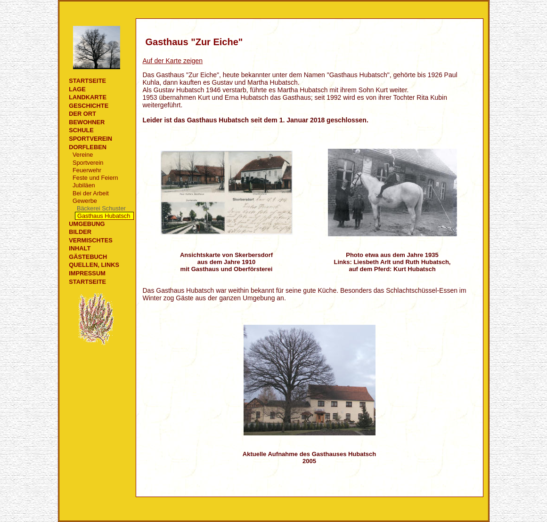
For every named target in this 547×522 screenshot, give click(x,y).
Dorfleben (87, 147)
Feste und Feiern (95, 177)
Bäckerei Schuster (101, 208)
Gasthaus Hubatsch (103, 215)
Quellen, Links (94, 264)
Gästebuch (88, 256)
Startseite (87, 80)
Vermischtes (90, 240)
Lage (77, 89)
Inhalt (79, 248)
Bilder (80, 231)
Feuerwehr (87, 170)
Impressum (87, 273)
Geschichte (88, 105)
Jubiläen (84, 185)
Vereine (83, 154)
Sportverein (90, 138)
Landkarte (87, 97)
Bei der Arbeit (91, 193)
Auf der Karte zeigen (173, 60)
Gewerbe (85, 200)
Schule (81, 130)
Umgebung (87, 223)
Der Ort (82, 113)
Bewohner (87, 122)
